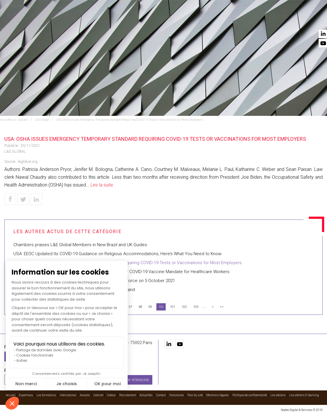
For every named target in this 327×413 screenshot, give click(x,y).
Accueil (85, 20)
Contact (313, 20)
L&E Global (42, 119)
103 (195, 306)
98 (140, 306)
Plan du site (195, 394)
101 (172, 306)
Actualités (289, 20)
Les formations (137, 20)
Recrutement (260, 20)
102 (184, 306)
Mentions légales (217, 394)
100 (161, 306)
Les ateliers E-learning (304, 394)
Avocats (199, 20)
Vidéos (237, 20)
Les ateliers (278, 394)
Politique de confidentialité (249, 394)
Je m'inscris (137, 379)
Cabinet (219, 20)
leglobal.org (27, 161)
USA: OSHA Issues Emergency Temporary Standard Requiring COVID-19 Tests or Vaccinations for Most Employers (129, 119)
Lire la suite (102, 185)
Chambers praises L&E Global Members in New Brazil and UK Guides (80, 244)
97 (130, 306)
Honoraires (176, 394)
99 (150, 306)
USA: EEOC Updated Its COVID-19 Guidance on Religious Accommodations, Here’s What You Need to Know (117, 253)
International (172, 20)
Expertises (106, 20)
